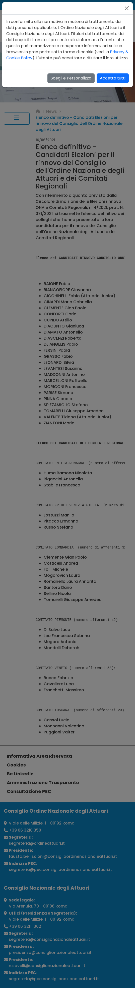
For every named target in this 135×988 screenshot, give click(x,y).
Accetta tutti (112, 78)
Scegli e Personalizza (71, 78)
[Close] (127, 8)
